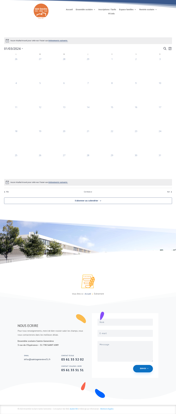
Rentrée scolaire (146, 10)
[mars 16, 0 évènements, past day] (136, 118)
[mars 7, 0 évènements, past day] (88, 93)
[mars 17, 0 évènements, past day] (160, 118)
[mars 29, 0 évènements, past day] (112, 166)
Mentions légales (106, 409)
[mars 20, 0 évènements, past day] (64, 142)
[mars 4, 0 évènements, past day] (16, 93)
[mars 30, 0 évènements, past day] (136, 166)
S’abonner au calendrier (86, 200)
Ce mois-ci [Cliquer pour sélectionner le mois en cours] (88, 192)
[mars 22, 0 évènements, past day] (112, 142)
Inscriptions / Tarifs (107, 10)
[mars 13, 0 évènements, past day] (64, 118)
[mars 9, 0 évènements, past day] (136, 93)
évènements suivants (58, 40)
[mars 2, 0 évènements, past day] (136, 69)
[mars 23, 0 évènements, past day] (136, 142)
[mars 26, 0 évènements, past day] (40, 166)
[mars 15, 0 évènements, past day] (112, 118)
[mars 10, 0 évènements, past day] (160, 93)
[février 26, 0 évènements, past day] (16, 69)
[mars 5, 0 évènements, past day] (40, 93)
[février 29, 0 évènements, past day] (88, 69)
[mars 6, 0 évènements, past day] (64, 93)
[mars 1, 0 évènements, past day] (112, 69)
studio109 (74, 409)
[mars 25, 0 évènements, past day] (16, 166)
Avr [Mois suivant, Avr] (169, 192)
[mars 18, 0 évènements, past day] (16, 142)
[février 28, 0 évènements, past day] (64, 69)
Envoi (143, 368)
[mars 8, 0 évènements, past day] (112, 93)
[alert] (88, 40)
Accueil (69, 10)
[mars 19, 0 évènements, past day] (40, 142)
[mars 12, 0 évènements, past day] (40, 118)
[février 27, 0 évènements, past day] (40, 69)
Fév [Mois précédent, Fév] (6, 192)
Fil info (111, 14)
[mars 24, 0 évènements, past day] (160, 142)
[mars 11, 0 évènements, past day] (16, 118)
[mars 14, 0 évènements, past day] (88, 118)
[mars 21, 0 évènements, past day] (88, 142)
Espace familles (126, 10)
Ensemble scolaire (84, 10)
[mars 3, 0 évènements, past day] (160, 69)
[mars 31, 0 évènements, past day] (160, 166)
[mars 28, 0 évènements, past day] (88, 166)
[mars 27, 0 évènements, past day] (64, 166)
